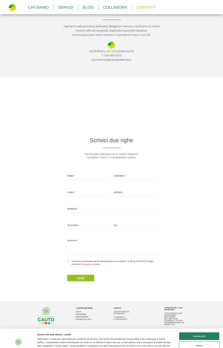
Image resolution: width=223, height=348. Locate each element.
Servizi (65, 7)
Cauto (78, 312)
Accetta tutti (199, 320)
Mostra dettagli (149, 342)
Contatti (146, 7)
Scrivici (81, 278)
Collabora (115, 7)
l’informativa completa (90, 264)
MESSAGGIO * (72, 241)
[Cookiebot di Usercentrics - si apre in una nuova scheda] (18, 342)
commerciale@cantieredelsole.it (111, 59)
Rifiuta (199, 329)
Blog (88, 7)
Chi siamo (38, 7)
